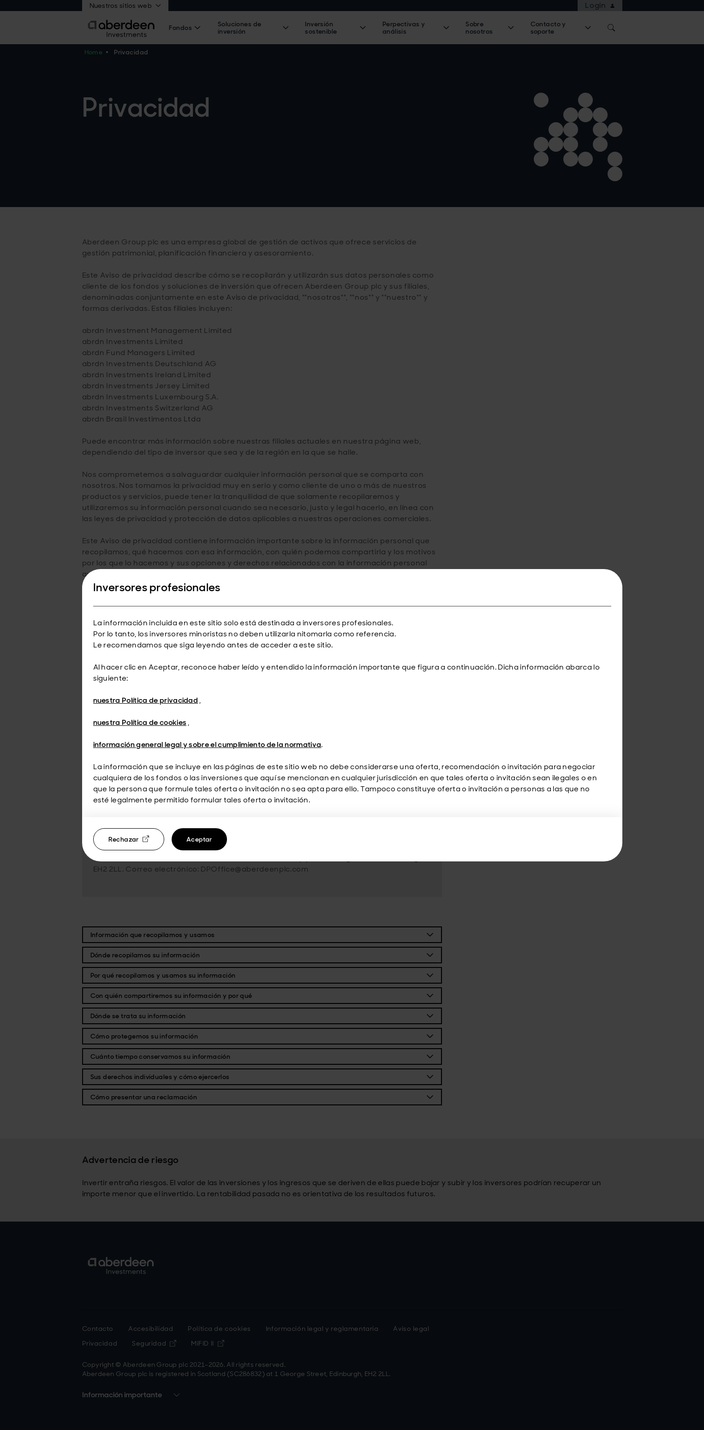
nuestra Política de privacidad (145, 700)
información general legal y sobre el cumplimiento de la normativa (207, 744)
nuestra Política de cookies (140, 722)
